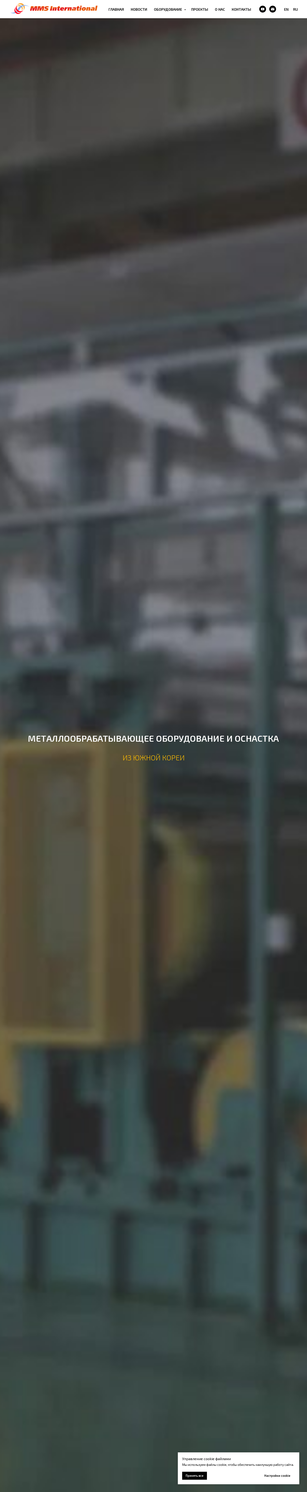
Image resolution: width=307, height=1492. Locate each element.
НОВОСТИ (139, 9)
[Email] (272, 9)
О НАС (220, 9)
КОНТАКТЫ (241, 9)
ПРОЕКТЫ (199, 9)
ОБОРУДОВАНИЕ (168, 9)
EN (286, 9)
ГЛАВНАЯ (116, 9)
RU (295, 9)
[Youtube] (262, 9)
